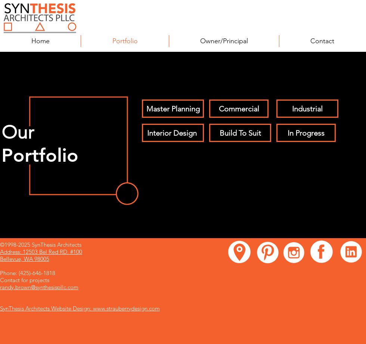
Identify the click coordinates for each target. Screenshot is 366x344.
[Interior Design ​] (173, 133)
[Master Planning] (173, 109)
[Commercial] (239, 109)
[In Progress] (306, 133)
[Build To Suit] (240, 133)
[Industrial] (307, 109)
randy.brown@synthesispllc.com (39, 287)
